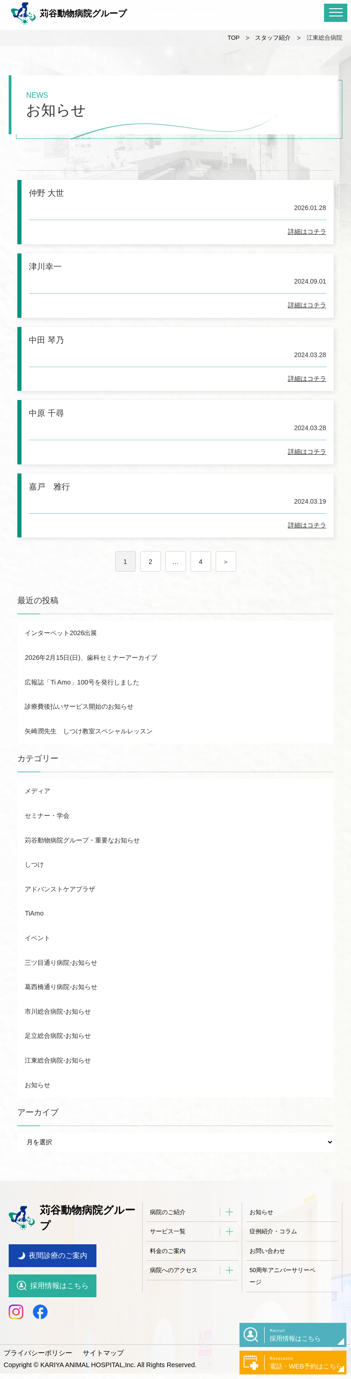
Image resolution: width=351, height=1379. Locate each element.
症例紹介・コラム (273, 1249)
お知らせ (37, 1103)
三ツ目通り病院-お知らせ (61, 980)
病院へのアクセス (173, 1288)
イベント (37, 956)
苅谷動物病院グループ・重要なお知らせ (82, 858)
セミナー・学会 (47, 833)
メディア (37, 809)
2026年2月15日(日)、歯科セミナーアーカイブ (91, 675)
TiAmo (34, 932)
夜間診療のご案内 (58, 1261)
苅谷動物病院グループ (69, 13)
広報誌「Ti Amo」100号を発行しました (82, 700)
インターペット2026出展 (61, 651)
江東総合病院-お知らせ (58, 1078)
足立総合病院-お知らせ (58, 1054)
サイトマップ (97, 1358)
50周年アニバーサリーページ (282, 1294)
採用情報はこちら (59, 1291)
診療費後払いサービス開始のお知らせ (79, 724)
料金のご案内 (168, 1269)
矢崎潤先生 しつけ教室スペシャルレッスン (89, 749)
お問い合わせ (267, 1269)
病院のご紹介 (168, 1230)
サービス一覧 (168, 1249)
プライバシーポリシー (36, 1358)
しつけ (34, 882)
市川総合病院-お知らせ (58, 1029)
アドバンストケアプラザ (60, 907)
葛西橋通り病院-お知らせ (61, 1005)
